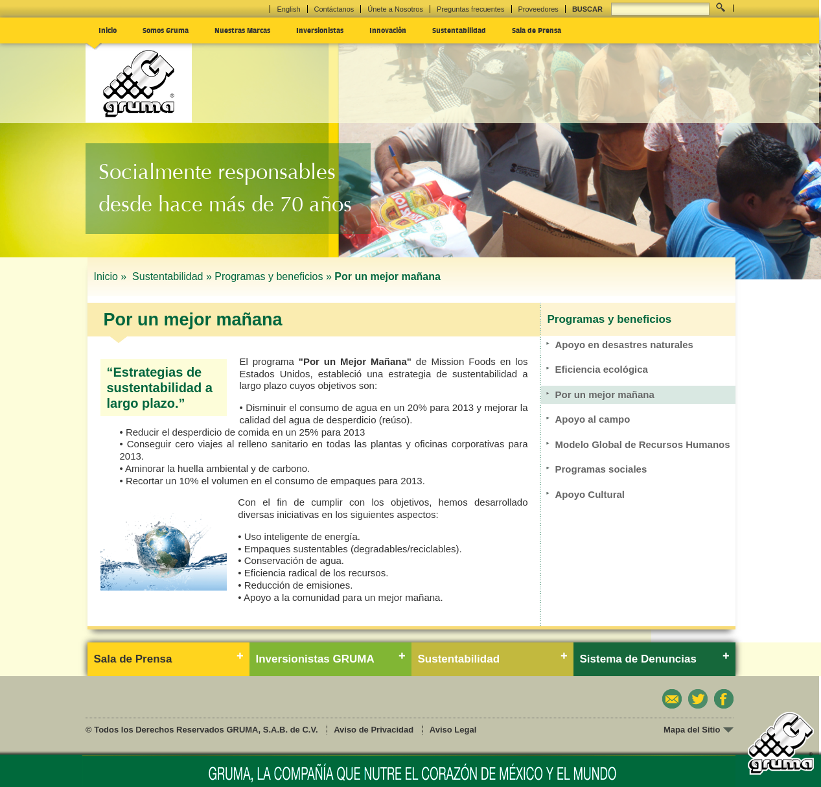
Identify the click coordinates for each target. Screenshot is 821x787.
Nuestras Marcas (242, 30)
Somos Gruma (166, 30)
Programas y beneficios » (273, 276)
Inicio (107, 30)
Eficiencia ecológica (601, 369)
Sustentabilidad (459, 30)
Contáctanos (334, 9)
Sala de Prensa (536, 30)
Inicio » (112, 276)
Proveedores (538, 9)
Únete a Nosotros (395, 9)
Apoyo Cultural (590, 494)
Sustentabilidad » (172, 276)
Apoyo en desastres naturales (624, 344)
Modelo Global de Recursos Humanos (642, 444)
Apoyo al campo (592, 419)
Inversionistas (319, 30)
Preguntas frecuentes (471, 9)
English (288, 9)
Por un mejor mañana (604, 394)
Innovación (387, 30)
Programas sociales (601, 469)
